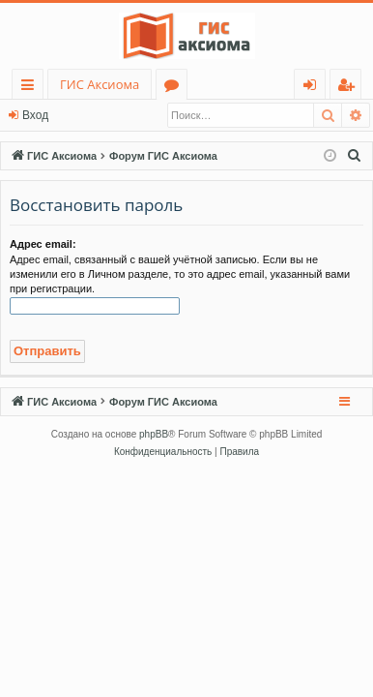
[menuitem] (354, 156)
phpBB (153, 434)
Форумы (175, 88)
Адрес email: (43, 244)
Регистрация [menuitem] (350, 88)
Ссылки (31, 88)
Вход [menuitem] (313, 88)
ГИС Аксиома (99, 84)
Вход (35, 115)
